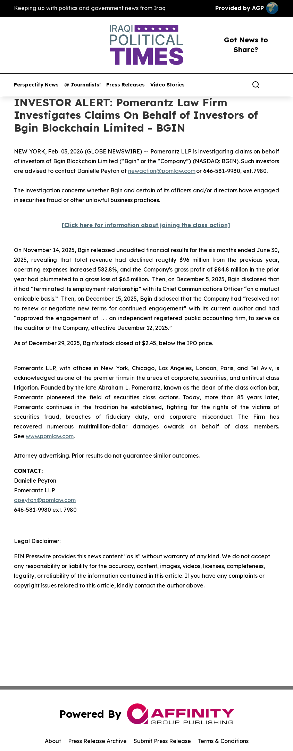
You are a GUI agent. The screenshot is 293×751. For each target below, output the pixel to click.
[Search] (256, 85)
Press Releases (125, 85)
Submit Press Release (162, 740)
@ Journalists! (82, 85)
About (53, 740)
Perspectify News (36, 85)
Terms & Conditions (223, 740)
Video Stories (167, 85)
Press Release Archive (97, 740)
